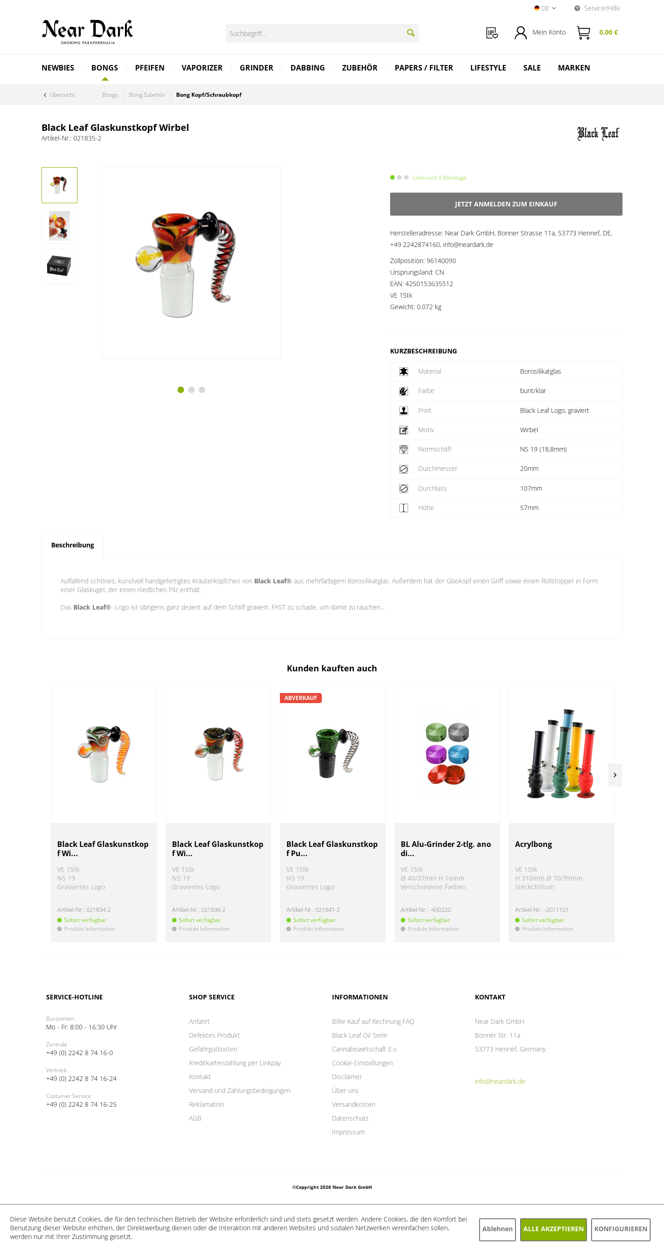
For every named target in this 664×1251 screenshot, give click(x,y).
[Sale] (532, 69)
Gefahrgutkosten (213, 1049)
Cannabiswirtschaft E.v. (364, 1049)
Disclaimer (347, 1076)
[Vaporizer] (202, 69)
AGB (195, 1118)
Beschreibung (72, 544)
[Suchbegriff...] (322, 33)
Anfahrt (199, 1021)
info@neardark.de (500, 1081)
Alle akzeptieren (553, 1228)
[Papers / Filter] (424, 69)
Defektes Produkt (214, 1035)
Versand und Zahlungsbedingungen (239, 1090)
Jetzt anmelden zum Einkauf (506, 204)
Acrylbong (533, 844)
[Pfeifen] (150, 69)
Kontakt (200, 1076)
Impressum (348, 1132)
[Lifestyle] (488, 69)
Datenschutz (350, 1118)
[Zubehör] (360, 69)
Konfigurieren (620, 1228)
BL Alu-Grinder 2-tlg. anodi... (446, 849)
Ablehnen (497, 1228)
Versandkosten (353, 1104)
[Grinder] (256, 69)
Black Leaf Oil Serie (359, 1035)
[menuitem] (492, 33)
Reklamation (206, 1104)
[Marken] (574, 69)
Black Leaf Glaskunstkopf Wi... (102, 849)
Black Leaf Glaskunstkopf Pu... (332, 849)
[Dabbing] (308, 69)
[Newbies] (58, 69)
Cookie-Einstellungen (362, 1062)
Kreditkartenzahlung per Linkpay (235, 1062)
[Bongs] (105, 68)
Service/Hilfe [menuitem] (597, 8)
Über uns (345, 1090)
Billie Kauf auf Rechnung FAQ (373, 1021)
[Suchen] (411, 33)
